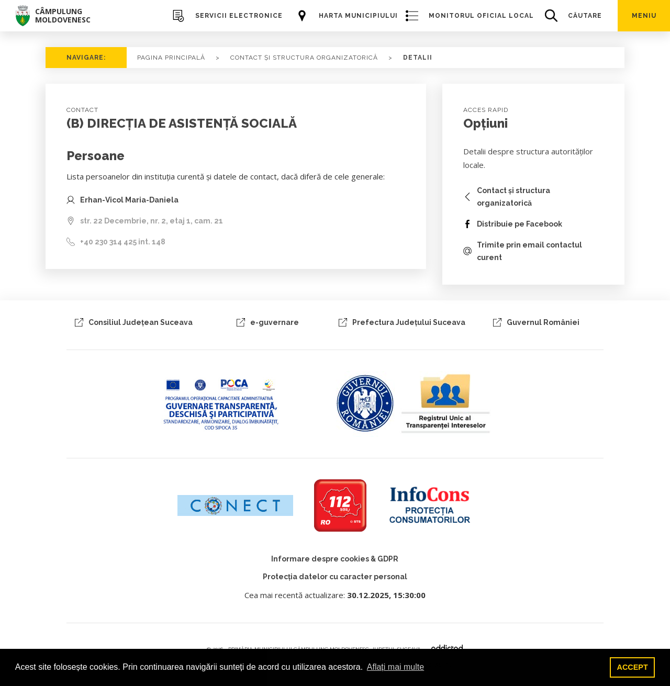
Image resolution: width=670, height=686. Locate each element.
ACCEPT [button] (632, 667)
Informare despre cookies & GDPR (334, 559)
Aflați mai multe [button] (395, 666)
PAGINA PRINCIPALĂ (171, 57)
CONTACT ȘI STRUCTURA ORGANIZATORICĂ (304, 57)
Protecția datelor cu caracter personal (335, 576)
